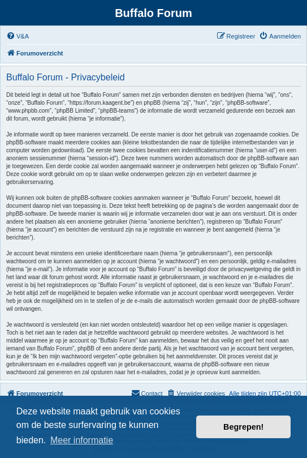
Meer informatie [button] (81, 440)
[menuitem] (17, 36)
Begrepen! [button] (243, 426)
